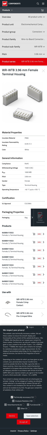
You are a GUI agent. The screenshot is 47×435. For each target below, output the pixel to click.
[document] (23, 361)
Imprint (13, 430)
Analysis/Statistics (22, 401)
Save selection (32, 415)
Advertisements (13, 404)
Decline (12, 415)
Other (23, 408)
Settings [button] (33, 430)
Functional (34, 404)
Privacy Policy (23, 430)
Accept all (23, 421)
